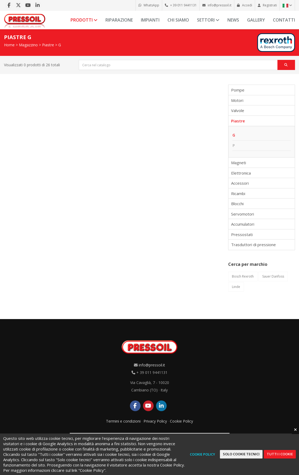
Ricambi (238, 193)
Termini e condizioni (123, 421)
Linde (236, 286)
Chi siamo (178, 20)
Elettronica (241, 173)
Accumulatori (242, 224)
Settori (208, 20)
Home (9, 44)
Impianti (150, 20)
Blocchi (237, 203)
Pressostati (242, 234)
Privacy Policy (155, 421)
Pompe (237, 90)
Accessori (240, 183)
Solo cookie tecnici (241, 454)
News (233, 20)
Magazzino (28, 44)
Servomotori (242, 214)
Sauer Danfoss (273, 276)
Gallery (256, 20)
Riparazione (119, 20)
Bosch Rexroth (243, 276)
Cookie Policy (181, 421)
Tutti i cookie (280, 454)
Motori (237, 100)
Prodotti (84, 20)
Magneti (238, 162)
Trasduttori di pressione (253, 244)
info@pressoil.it (152, 364)
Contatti (284, 20)
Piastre (48, 44)
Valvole (237, 110)
